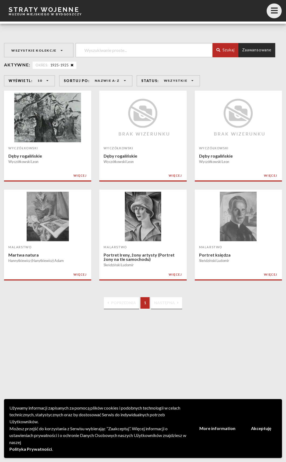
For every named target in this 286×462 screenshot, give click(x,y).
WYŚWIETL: (21, 81)
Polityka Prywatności (30, 449)
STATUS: (150, 81)
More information (217, 428)
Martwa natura (23, 254)
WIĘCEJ (80, 175)
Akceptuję (261, 428)
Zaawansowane (256, 50)
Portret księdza (215, 254)
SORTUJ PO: (77, 81)
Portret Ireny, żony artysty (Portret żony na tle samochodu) (139, 257)
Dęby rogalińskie (25, 155)
